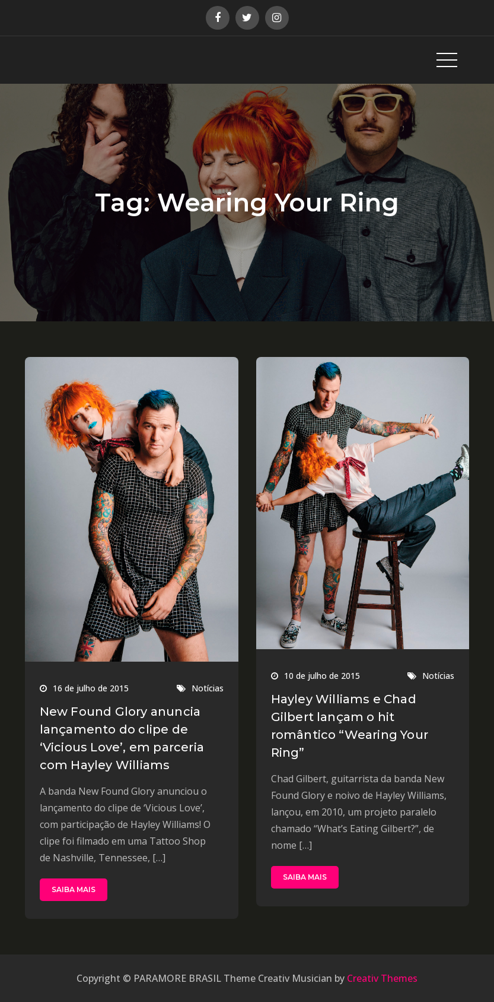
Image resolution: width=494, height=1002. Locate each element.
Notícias (208, 688)
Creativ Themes (382, 978)
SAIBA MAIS (73, 889)
